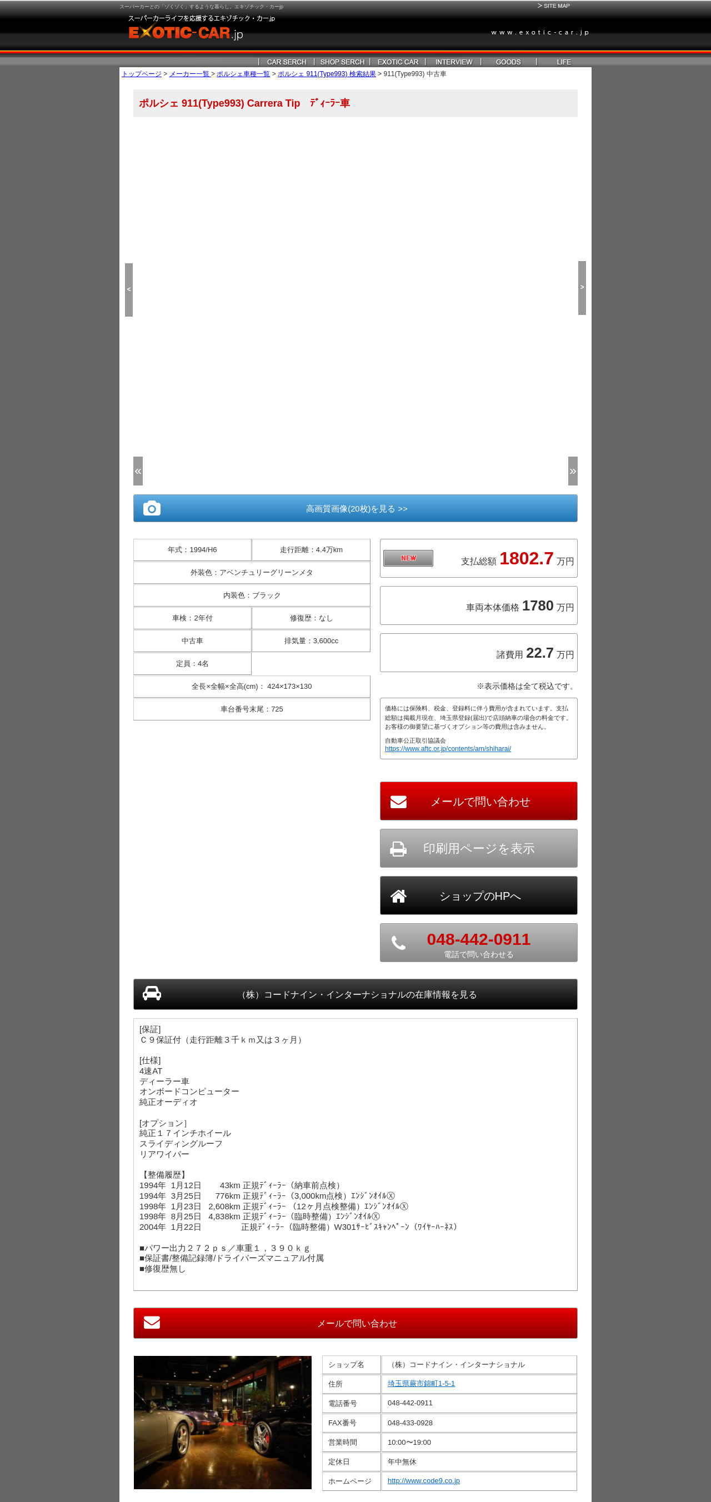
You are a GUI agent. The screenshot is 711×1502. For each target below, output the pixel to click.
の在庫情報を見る (355, 993)
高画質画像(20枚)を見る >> (355, 508)
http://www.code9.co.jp (424, 1473)
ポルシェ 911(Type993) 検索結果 (327, 74)
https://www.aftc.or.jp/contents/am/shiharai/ (448, 749)
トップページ (142, 74)
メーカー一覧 (190, 74)
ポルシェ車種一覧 (243, 74)
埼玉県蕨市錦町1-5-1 (421, 1376)
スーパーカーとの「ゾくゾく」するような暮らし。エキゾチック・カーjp (201, 6)
